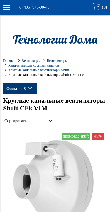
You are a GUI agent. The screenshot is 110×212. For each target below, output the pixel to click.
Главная (9, 61)
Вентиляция (31, 61)
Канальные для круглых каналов (33, 65)
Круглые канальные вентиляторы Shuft (38, 70)
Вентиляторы (57, 61)
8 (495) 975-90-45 (34, 7)
